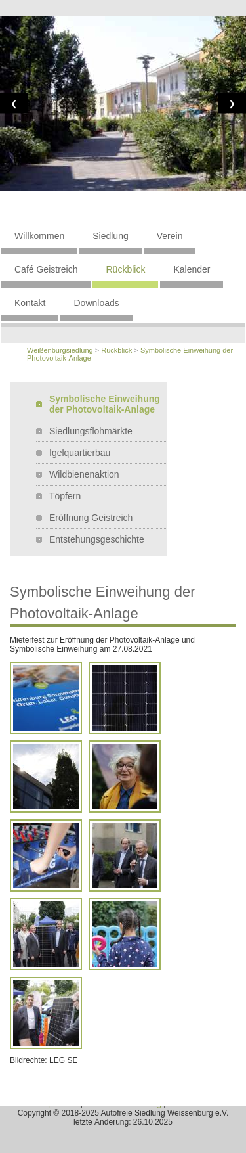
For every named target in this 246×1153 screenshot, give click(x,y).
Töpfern (65, 496)
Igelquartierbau (79, 452)
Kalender (191, 269)
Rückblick (125, 269)
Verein (170, 236)
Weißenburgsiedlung (60, 350)
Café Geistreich (45, 269)
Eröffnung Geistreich (91, 517)
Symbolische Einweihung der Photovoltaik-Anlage (104, 404)
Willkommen (39, 236)
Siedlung (110, 236)
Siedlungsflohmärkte (91, 431)
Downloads (96, 303)
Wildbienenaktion (84, 474)
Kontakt (29, 303)
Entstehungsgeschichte (96, 539)
